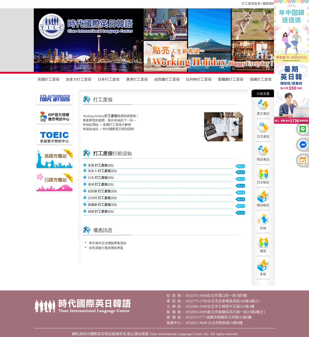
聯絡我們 (269, 3)
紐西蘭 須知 (102, 191)
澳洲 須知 (101, 184)
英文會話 (263, 113)
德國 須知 (101, 211)
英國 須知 (101, 165)
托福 (263, 228)
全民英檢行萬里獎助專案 (106, 248)
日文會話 (263, 136)
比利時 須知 (102, 198)
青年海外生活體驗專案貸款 (107, 243)
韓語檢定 (263, 205)
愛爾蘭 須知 (102, 204)
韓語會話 (263, 159)
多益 (263, 274)
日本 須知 (101, 177)
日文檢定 (263, 182)
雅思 (263, 251)
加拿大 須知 (102, 171)
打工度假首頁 (251, 3)
